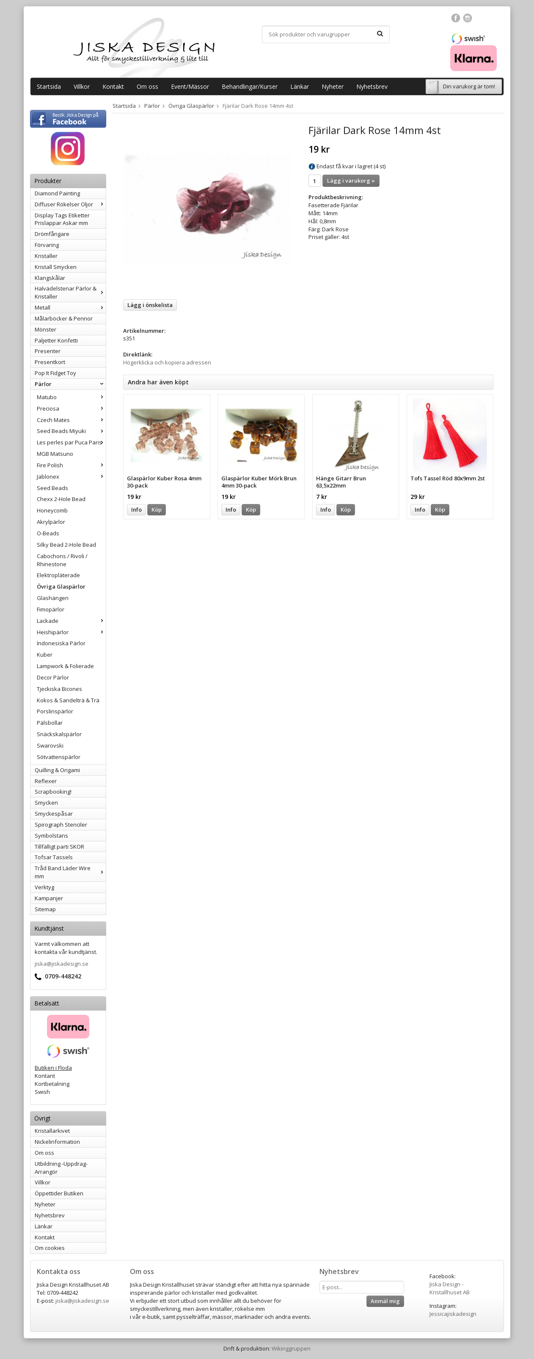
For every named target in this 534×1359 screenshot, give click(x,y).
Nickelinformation (57, 1141)
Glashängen (53, 598)
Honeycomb (52, 510)
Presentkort (50, 362)
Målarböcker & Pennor (64, 318)
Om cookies (50, 1248)
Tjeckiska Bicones (59, 689)
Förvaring (47, 245)
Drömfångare (52, 234)
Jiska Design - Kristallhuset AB (449, 1288)
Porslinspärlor (55, 711)
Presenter (48, 351)
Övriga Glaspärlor (61, 586)
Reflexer (46, 781)
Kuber (44, 654)
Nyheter (333, 86)
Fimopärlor (50, 609)
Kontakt (113, 86)
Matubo (71, 397)
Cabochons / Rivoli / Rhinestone (62, 560)
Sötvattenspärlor (58, 757)
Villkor (82, 86)
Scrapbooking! (53, 791)
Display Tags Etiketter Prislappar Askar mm (62, 219)
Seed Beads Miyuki (71, 431)
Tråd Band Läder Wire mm (70, 872)
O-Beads (48, 533)
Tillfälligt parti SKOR (59, 846)
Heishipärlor (71, 632)
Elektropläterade (58, 575)
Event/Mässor (190, 86)
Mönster (45, 329)
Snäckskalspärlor (59, 734)
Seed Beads (52, 488)
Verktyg (44, 887)
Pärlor (70, 384)
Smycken (46, 802)
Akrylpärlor (51, 522)
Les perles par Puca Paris (71, 442)
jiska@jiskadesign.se (61, 963)
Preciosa (71, 408)
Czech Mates (71, 420)
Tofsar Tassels (54, 857)
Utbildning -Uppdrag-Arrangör (61, 1167)
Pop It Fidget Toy (55, 373)
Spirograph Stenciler (61, 824)
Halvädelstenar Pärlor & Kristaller (70, 292)
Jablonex (71, 476)
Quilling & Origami (57, 770)
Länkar (299, 86)
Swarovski (50, 745)
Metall (70, 307)
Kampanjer (49, 898)
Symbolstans (51, 835)
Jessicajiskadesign (452, 1314)
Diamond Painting (57, 193)
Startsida (49, 86)
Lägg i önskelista (150, 305)
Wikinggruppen (291, 1348)
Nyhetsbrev (372, 86)
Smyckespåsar (54, 813)
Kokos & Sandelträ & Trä (68, 700)
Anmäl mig (385, 1301)
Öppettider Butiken (59, 1193)
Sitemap (45, 909)
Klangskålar (50, 278)
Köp (156, 509)
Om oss (147, 86)
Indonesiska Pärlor (61, 643)
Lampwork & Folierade (65, 666)
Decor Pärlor (53, 677)
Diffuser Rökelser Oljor (70, 204)
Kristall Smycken (56, 267)
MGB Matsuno (55, 454)
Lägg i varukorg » (351, 180)
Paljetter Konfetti (56, 340)
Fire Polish (71, 465)
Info (136, 509)
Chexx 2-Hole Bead (61, 499)
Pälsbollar (50, 722)
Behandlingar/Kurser (250, 86)
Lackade (71, 621)
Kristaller (46, 256)
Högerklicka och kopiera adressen (167, 362)
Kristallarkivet (52, 1130)
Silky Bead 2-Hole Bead (66, 544)
